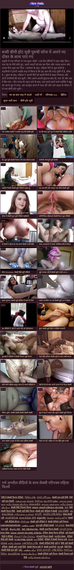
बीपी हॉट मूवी (26, 100)
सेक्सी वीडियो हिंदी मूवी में (49, 543)
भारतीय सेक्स (60, 536)
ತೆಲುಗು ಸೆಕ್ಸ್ (15, 529)
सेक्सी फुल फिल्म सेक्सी (49, 529)
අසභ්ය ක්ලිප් (61, 518)
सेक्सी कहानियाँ (50, 547)
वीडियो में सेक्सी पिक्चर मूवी (55, 539)
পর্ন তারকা (59, 525)
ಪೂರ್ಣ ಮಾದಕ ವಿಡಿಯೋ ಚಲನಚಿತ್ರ (47, 507)
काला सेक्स (4, 533)
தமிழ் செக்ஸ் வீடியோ (17, 504)
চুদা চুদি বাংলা (66, 529)
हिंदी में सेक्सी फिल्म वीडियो (12, 497)
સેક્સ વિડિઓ (14, 554)
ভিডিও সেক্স (30, 497)
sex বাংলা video (51, 501)
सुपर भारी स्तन (10, 100)
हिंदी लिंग (68, 547)
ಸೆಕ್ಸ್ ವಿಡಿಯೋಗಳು (30, 529)
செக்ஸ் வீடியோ (29, 554)
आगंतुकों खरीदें (46, 567)
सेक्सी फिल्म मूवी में (35, 547)
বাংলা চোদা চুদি (43, 550)
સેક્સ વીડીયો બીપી (27, 518)
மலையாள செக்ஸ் (24, 501)
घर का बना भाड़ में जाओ (20, 94)
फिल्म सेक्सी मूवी (37, 4)
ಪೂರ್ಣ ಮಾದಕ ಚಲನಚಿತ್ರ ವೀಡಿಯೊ (26, 533)
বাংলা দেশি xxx (44, 497)
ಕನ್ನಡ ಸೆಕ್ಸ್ (41, 518)
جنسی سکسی (28, 525)
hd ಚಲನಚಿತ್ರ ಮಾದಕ (23, 539)
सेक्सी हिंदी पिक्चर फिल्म (21, 507)
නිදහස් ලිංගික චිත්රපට (24, 536)
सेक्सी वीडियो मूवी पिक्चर (58, 522)
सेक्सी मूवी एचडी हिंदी (17, 547)
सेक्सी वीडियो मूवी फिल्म (48, 554)
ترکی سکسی (29, 550)
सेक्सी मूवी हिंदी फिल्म (25, 511)
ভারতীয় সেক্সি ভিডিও (52, 514)
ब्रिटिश (63, 94)
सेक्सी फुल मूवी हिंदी (60, 497)
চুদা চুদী (38, 514)
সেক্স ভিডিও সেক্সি (30, 543)
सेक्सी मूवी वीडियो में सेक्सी (46, 511)
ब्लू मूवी (60, 547)
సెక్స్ (20, 550)
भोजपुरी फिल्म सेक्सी (44, 536)
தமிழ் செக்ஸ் (14, 543)
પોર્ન (66, 507)
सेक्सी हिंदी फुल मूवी (9, 550)
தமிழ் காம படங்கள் (24, 514)
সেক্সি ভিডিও (57, 550)
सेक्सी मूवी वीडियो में (38, 522)
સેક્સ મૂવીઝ (34, 504)
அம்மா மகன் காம (50, 504)
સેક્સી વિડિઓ (11, 518)
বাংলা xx (39, 501)
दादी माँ (38, 94)
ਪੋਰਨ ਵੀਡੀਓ (63, 511)
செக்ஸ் (50, 518)
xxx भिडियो (39, 539)
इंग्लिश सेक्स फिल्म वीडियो (53, 533)
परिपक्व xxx (51, 94)
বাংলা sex (25, 522)
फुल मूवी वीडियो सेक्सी (45, 525)
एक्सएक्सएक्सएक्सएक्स (10, 525)
